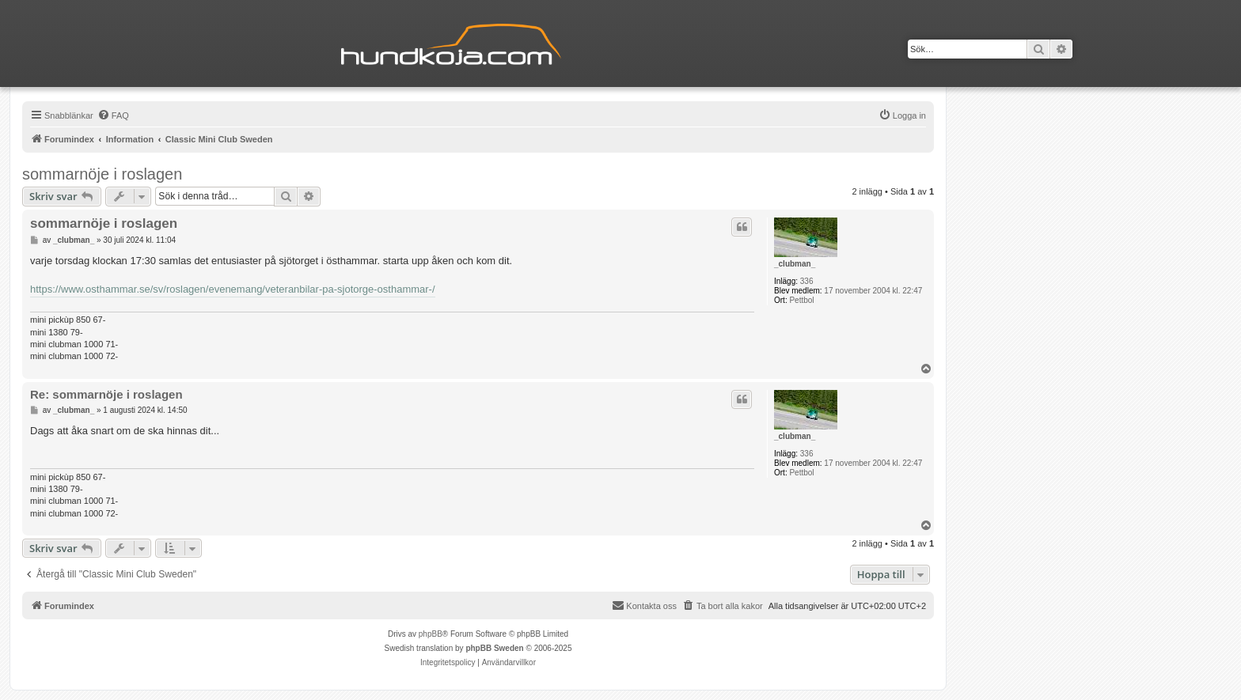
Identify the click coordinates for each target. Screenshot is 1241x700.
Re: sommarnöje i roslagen (106, 394)
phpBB (430, 634)
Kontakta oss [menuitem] (644, 605)
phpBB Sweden (494, 648)
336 (807, 281)
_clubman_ (794, 263)
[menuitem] (113, 115)
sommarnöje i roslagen (102, 174)
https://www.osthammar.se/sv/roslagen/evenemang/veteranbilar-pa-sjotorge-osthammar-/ (232, 289)
